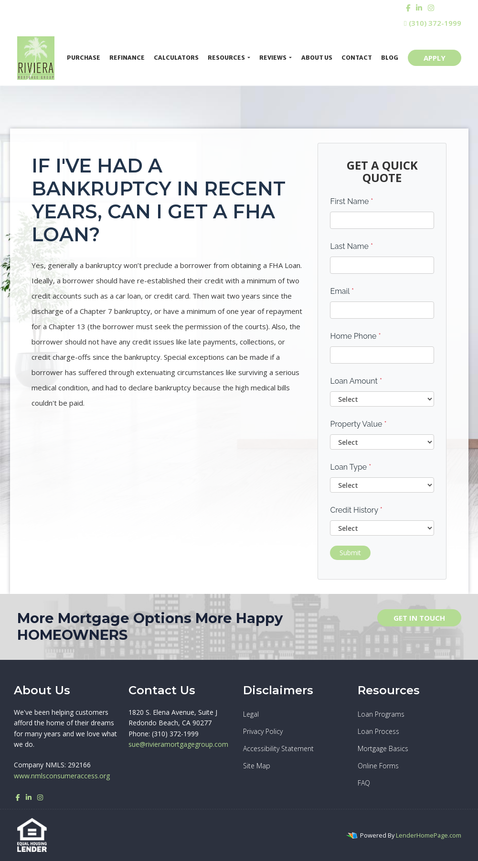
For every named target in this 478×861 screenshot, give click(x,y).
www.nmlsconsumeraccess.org (62, 775)
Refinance (127, 57)
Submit (350, 552)
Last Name (351, 246)
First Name (351, 201)
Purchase (83, 57)
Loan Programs (381, 714)
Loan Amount (356, 381)
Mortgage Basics (383, 748)
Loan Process (378, 731)
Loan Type (350, 467)
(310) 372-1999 (432, 23)
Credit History (356, 510)
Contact (356, 57)
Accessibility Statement (278, 748)
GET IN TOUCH (419, 618)
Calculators (176, 57)
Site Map (256, 765)
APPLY (435, 58)
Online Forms (378, 765)
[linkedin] (419, 7)
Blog (389, 57)
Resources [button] (227, 57)
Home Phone (355, 336)
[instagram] (431, 7)
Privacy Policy (263, 731)
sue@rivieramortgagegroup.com (178, 744)
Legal (251, 714)
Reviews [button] (273, 57)
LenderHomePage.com (428, 835)
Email (342, 291)
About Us (316, 57)
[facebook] (408, 7)
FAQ (364, 782)
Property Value (358, 424)
